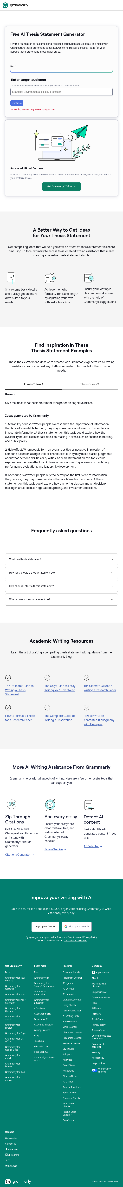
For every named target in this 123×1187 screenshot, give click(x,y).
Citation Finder (70, 1076)
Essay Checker (55, 849)
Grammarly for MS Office (14, 1040)
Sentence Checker (72, 1098)
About (95, 978)
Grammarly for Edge (15, 1033)
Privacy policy (98, 1025)
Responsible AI (99, 992)
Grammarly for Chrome (12, 1010)
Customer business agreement (101, 1037)
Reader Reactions (71, 1087)
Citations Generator (19, 854)
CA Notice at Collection (75, 940)
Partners (96, 1014)
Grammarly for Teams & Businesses (44, 985)
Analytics (67, 1059)
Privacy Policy (90, 937)
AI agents (68, 983)
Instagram (12, 1155)
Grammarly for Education (41, 1001)
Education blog (41, 1046)
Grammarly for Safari (12, 1018)
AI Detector (93, 846)
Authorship (68, 1070)
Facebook (11, 1149)
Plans (36, 972)
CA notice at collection (98, 1046)
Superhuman (100, 972)
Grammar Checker (72, 972)
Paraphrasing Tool (72, 1010)
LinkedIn (11, 1165)
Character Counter (72, 1032)
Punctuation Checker (69, 1105)
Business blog (41, 1052)
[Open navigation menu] (117, 5)
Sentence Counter (72, 1043)
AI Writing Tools (71, 1016)
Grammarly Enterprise (39, 993)
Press (94, 1003)
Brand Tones (69, 1065)
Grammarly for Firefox (12, 1026)
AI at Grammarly (42, 1013)
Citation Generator (72, 999)
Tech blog (39, 1041)
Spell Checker (70, 1092)
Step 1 (13, 66)
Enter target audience (28, 80)
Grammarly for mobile (12, 1057)
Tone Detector (70, 1021)
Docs (7, 972)
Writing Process (42, 1030)
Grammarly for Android (12, 1079)
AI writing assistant (43, 1024)
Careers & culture (101, 997)
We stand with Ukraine (99, 985)
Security (96, 1052)
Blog (36, 1035)
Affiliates (96, 1008)
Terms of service (100, 1030)
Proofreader (69, 1120)
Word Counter (70, 1027)
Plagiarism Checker (72, 977)
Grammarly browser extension (15, 1001)
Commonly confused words (44, 1059)
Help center (11, 1138)
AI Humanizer (70, 994)
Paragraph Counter (72, 1038)
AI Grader (68, 1081)
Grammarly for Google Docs (12, 1048)
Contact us (10, 1143)
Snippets (67, 1054)
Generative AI (41, 1019)
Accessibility (98, 1058)
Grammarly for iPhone (12, 1065)
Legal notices (98, 1063)
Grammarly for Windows (12, 988)
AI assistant (40, 1008)
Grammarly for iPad (15, 1072)
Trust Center (98, 1019)
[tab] (33, 386)
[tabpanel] (61, 443)
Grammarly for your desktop (15, 979)
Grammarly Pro (42, 977)
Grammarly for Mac (15, 994)
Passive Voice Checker (69, 1113)
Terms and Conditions (68, 937)
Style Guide (68, 1049)
